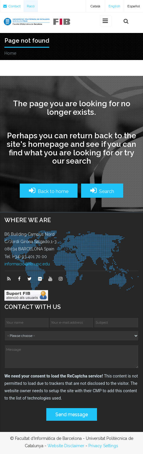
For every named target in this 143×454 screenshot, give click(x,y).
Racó (30, 6)
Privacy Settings (103, 445)
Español (133, 6)
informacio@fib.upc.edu (27, 264)
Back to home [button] (48, 190)
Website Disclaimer (65, 445)
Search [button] (102, 190)
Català (95, 6)
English (114, 6)
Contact (12, 6)
